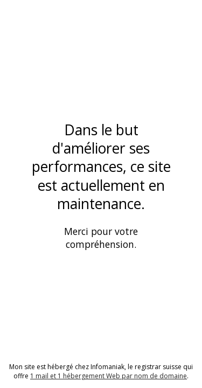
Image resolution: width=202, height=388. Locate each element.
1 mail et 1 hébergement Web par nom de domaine (108, 375)
